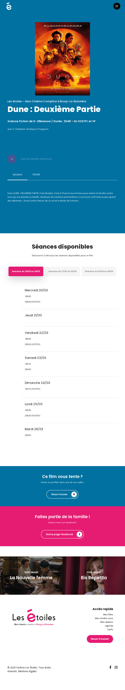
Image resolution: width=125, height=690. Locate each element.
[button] (116, 6)
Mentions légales (27, 671)
